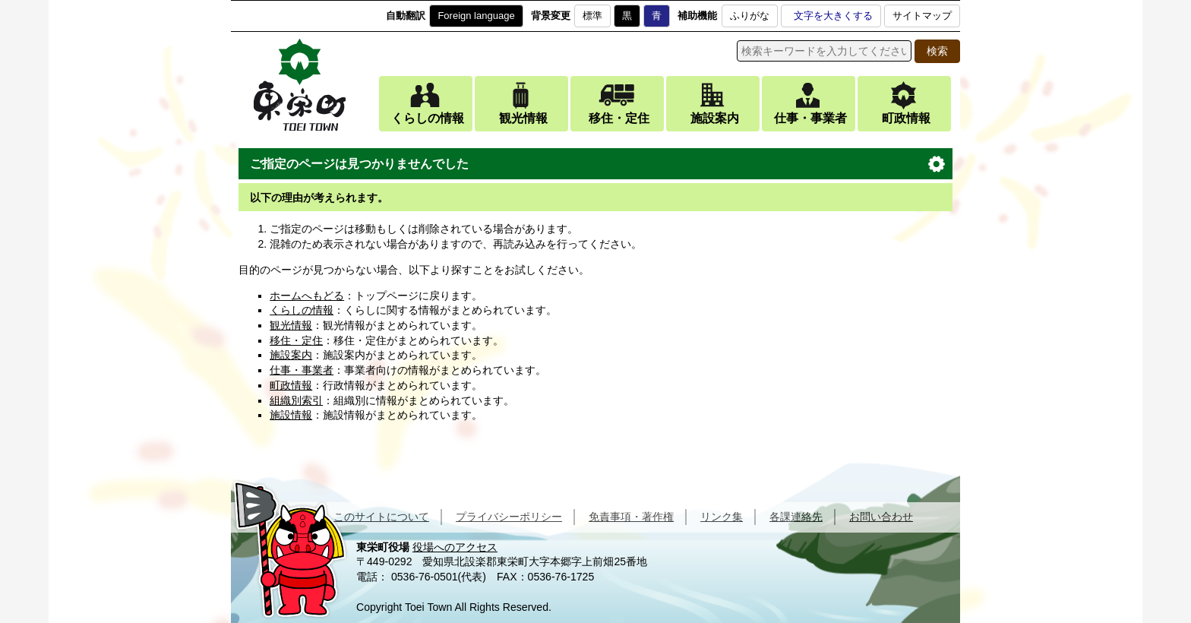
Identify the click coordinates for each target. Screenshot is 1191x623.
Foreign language (476, 15)
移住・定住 (619, 118)
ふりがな (749, 15)
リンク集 (721, 517)
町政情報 (906, 118)
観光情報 (523, 118)
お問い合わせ (881, 517)
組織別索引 (296, 400)
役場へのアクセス (455, 547)
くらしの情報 (427, 118)
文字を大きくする (833, 15)
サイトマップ (922, 15)
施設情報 (291, 415)
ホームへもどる (307, 295)
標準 (592, 15)
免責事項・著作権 (631, 517)
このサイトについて (381, 517)
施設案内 (714, 118)
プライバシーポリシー (509, 517)
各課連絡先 (796, 517)
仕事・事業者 (810, 118)
